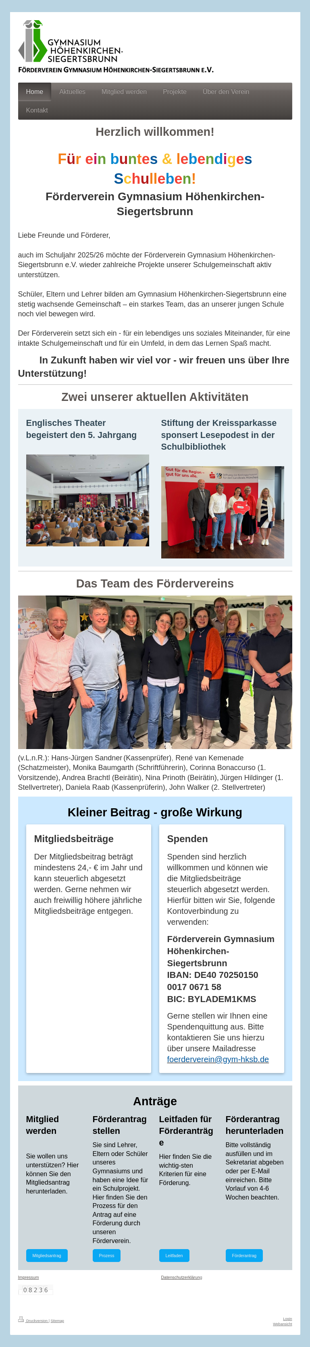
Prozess (106, 1255)
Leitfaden (174, 1255)
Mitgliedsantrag (47, 1255)
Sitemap (57, 1321)
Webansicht (282, 1324)
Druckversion (33, 1321)
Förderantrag (244, 1255)
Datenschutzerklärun (180, 1277)
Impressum (28, 1277)
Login (287, 1319)
